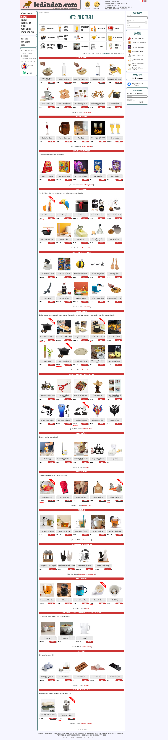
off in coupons (116, 9)
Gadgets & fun (26, 23)
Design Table (87, 112)
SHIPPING (24, 56)
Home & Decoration (27, 32)
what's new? (25, 41)
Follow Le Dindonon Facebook (137, 84)
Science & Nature (27, 13)
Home (41, 13)
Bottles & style (87, 429)
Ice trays (87, 685)
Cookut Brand (87, 370)
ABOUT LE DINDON (27, 51)
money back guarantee (94, 735)
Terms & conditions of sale (92, 738)
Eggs (87, 467)
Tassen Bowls (86, 647)
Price (111, 53)
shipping (112, 5)
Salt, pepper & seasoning (86, 574)
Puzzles (24, 19)
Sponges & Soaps (86, 723)
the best (116, 3)
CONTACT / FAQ (26, 53)
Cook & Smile (87, 505)
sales (23, 44)
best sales (24, 38)
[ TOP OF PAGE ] (81, 729)
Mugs (87, 608)
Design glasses (87, 146)
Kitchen (24, 16)
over (119, 7)
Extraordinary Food (86, 185)
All (93, 53)
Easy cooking (87, 248)
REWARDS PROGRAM (28, 58)
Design (23, 26)
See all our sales (137, 78)
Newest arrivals (119, 53)
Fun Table (87, 307)
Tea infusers (87, 540)
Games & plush (26, 29)
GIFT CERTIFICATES (28, 61)
